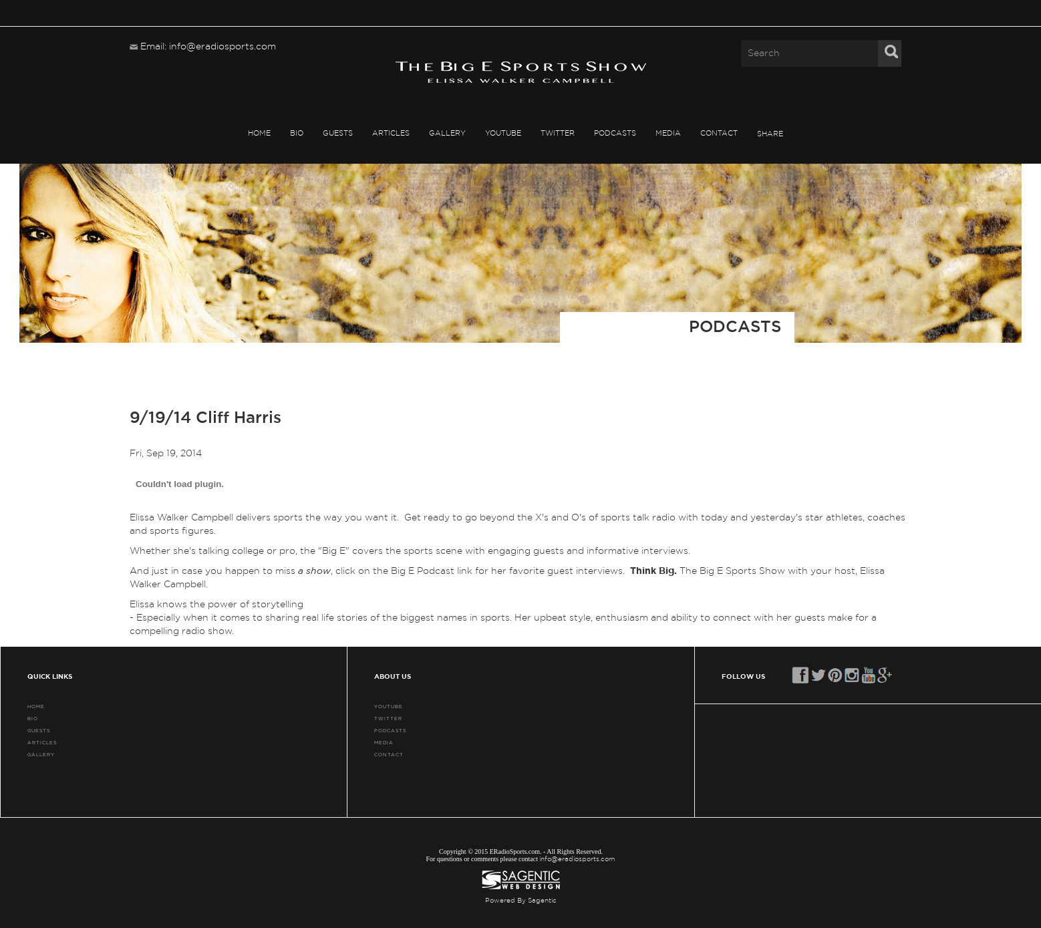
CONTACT (719, 133)
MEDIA (668, 133)
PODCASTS (615, 133)
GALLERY (447, 133)
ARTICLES (391, 133)
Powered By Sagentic (521, 900)
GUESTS (338, 133)
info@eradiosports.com (577, 859)
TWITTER (558, 133)
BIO (296, 133)
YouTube (503, 133)
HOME (259, 133)
